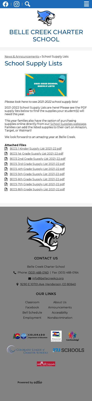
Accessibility (60, 312)
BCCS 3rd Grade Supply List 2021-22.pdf (37, 164)
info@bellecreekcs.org (48, 278)
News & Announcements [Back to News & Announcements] (22, 56)
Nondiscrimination (59, 317)
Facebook (5, 4)
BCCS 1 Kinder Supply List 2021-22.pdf (36, 148)
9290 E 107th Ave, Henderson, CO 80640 (48, 284)
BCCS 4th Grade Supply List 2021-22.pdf (37, 169)
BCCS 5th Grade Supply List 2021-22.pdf (37, 174)
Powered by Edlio (30, 382)
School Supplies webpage (68, 124)
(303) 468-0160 (38, 272)
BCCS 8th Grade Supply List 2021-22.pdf (37, 189)
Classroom (32, 302)
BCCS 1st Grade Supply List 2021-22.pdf (36, 153)
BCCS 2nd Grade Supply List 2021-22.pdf (37, 158)
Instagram (16, 4)
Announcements (60, 307)
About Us (59, 302)
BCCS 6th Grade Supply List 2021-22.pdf (37, 179)
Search (27, 4)
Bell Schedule (32, 312)
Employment (32, 317)
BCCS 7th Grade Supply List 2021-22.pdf (37, 184)
